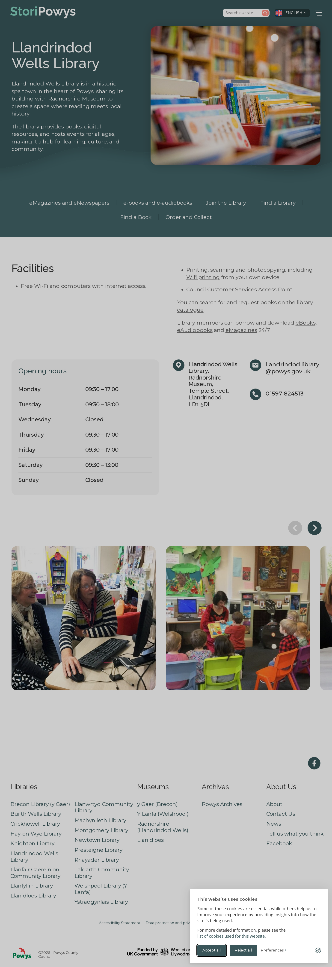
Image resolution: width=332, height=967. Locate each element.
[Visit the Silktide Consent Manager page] (318, 950)
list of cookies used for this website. (231, 936)
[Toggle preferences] (274, 950)
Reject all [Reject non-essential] (243, 950)
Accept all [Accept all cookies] (211, 950)
